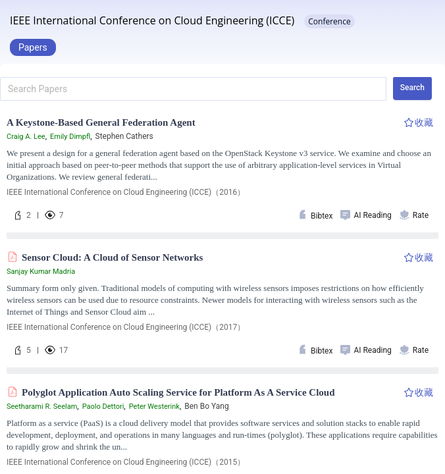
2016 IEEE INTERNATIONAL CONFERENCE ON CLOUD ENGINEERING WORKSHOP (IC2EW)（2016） (181, 192)
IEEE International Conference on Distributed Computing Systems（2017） (138, 327)
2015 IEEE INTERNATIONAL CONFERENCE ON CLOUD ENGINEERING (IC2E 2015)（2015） (165, 462)
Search (412, 87)
